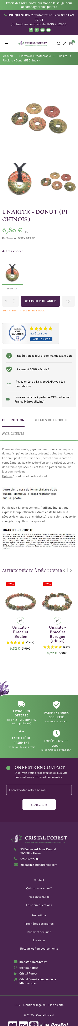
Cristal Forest (28, 973)
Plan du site (56, 1005)
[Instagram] (37, 30)
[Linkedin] (42, 30)
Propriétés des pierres (39, 924)
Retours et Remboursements (39, 948)
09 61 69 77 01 (30, 859)
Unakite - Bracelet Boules (20, 631)
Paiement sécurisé (39, 932)
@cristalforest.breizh (33, 962)
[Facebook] (31, 30)
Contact (39, 880)
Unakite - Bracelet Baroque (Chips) (57, 633)
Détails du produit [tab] (50, 420)
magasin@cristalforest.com (38, 865)
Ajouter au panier (40, 301)
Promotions (39, 915)
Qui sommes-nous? (39, 888)
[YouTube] (48, 30)
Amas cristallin (47, 512)
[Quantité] (10, 301)
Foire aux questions (39, 905)
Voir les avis (41, 339)
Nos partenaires (39, 897)
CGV (17, 1005)
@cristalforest (28, 968)
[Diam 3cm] (12, 274)
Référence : (9, 238)
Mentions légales (34, 1005)
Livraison (39, 940)
